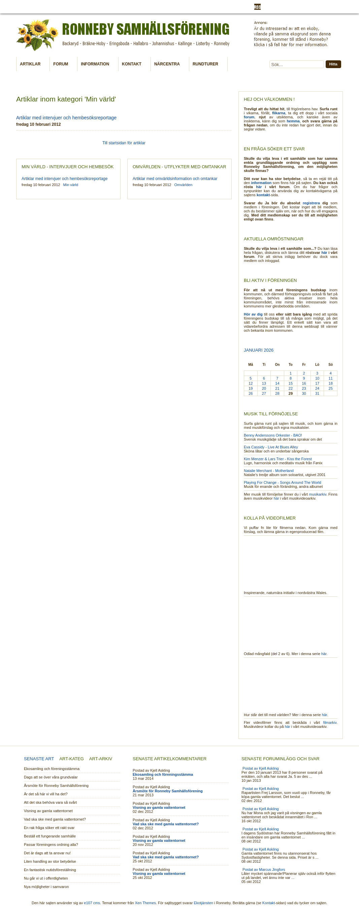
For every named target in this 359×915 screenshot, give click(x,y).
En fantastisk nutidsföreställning (50, 870)
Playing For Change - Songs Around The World (282, 482)
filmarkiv (329, 722)
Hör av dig (253, 314)
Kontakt (133, 64)
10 (317, 378)
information (261, 183)
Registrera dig (299, 7)
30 (304, 393)
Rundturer (206, 64)
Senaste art (39, 758)
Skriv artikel (205, 6)
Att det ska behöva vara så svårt (50, 802)
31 (317, 393)
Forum (62, 64)
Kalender (100, 6)
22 (291, 388)
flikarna (278, 113)
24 (317, 388)
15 (291, 383)
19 (251, 388)
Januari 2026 (258, 350)
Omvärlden (178, 6)
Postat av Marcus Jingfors (263, 869)
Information (49, 6)
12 (251, 383)
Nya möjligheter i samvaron (46, 887)
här (259, 187)
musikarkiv (317, 494)
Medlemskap (126, 6)
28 (277, 393)
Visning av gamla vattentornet (48, 811)
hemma (293, 121)
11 (331, 378)
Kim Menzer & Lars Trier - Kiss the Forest (278, 459)
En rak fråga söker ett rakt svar (49, 828)
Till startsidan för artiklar (123, 143)
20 (264, 388)
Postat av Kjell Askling (260, 768)
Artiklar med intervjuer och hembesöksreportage (66, 117)
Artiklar (31, 64)
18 (331, 383)
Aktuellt (25, 6)
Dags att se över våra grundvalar (51, 777)
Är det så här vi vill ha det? (46, 794)
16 (304, 383)
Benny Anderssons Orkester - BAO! (273, 435)
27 (264, 393)
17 (317, 383)
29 (291, 393)
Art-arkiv (100, 758)
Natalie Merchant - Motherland (269, 471)
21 (277, 388)
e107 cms (92, 903)
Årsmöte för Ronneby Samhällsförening (56, 786)
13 (264, 383)
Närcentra (168, 64)
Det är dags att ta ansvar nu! (47, 853)
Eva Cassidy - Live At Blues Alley (271, 447)
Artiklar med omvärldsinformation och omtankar (175, 178)
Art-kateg (71, 758)
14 (277, 383)
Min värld (153, 6)
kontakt (263, 195)
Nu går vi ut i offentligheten (46, 878)
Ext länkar (76, 6)
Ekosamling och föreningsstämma (51, 769)
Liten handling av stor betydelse (50, 861)
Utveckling (232, 6)
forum (249, 117)
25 (331, 388)
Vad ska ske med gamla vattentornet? (55, 819)
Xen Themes (145, 903)
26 (251, 393)
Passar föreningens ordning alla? (51, 845)
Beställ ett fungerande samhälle (50, 836)
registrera (311, 203)
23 (304, 388)
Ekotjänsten (203, 903)
